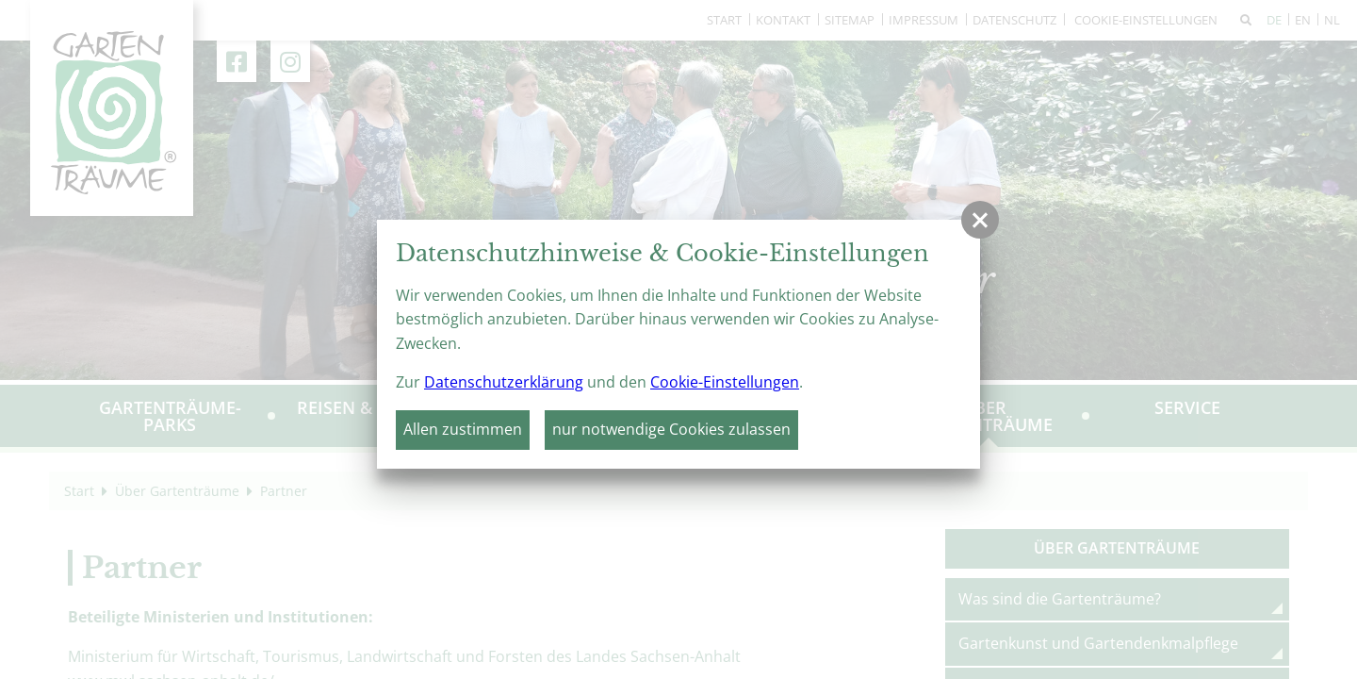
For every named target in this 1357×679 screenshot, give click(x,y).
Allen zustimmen (462, 429)
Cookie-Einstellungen (724, 382)
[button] (980, 220)
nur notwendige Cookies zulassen (671, 429)
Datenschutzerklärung (503, 382)
